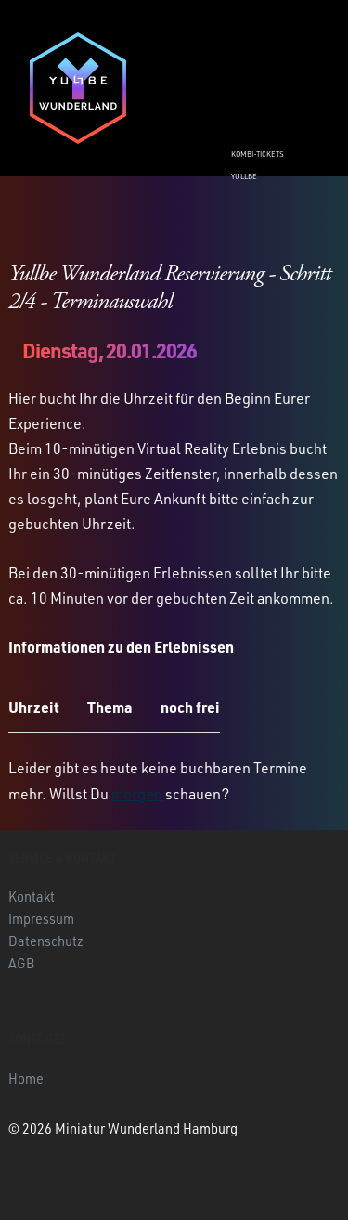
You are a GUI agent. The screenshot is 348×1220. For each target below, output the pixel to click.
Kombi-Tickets (257, 154)
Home (26, 1078)
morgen (136, 794)
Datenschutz (46, 940)
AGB (21, 962)
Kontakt (31, 896)
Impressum (41, 918)
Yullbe (244, 176)
